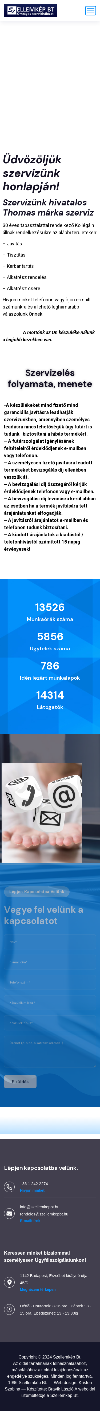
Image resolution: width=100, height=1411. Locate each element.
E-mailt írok (30, 1221)
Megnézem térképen (38, 1289)
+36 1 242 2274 (34, 1183)
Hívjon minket (32, 1190)
